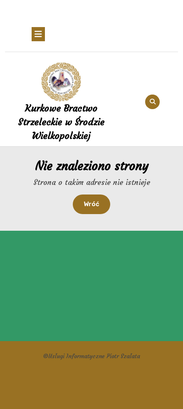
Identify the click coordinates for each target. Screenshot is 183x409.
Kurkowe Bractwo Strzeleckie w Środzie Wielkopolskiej (61, 122)
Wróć (97, 203)
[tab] (38, 34)
